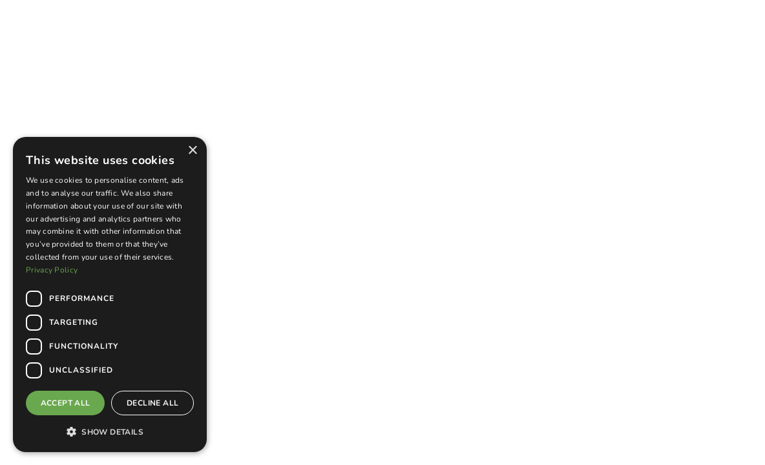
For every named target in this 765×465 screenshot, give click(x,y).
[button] (110, 431)
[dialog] (110, 294)
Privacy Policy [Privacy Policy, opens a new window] (52, 270)
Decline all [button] (152, 403)
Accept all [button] (65, 403)
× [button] (192, 151)
